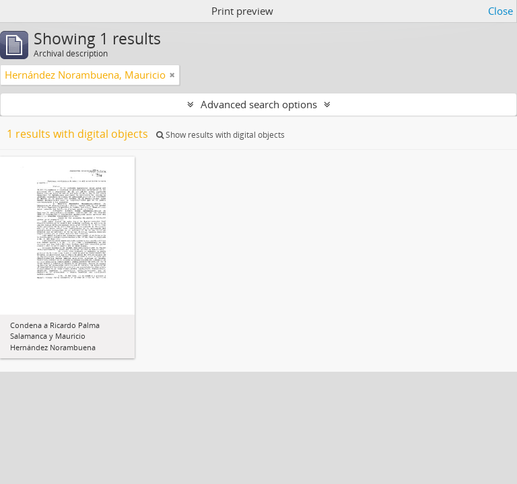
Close (500, 10)
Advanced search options (259, 104)
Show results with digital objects (220, 134)
